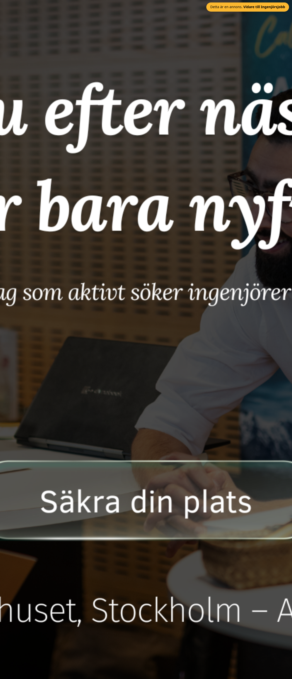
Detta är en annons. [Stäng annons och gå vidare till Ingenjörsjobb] (247, 6)
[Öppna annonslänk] (146, 339)
